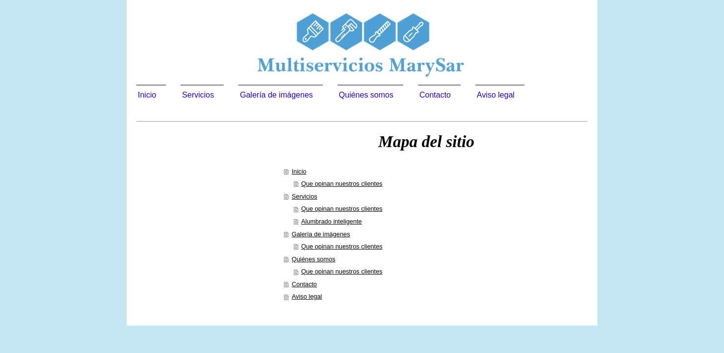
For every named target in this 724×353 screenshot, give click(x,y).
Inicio (299, 171)
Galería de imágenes (321, 234)
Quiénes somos (314, 259)
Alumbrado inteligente (331, 221)
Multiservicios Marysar (201, 166)
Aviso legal (307, 296)
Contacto (304, 284)
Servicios (304, 196)
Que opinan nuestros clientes (342, 183)
